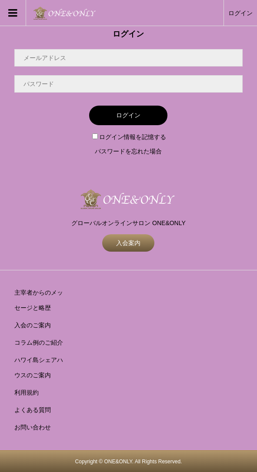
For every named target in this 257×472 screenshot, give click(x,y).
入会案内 (128, 242)
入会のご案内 (32, 325)
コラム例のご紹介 (38, 342)
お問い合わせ (32, 427)
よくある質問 (32, 409)
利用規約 (26, 392)
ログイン (240, 13)
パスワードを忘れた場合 (128, 151)
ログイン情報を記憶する (129, 136)
